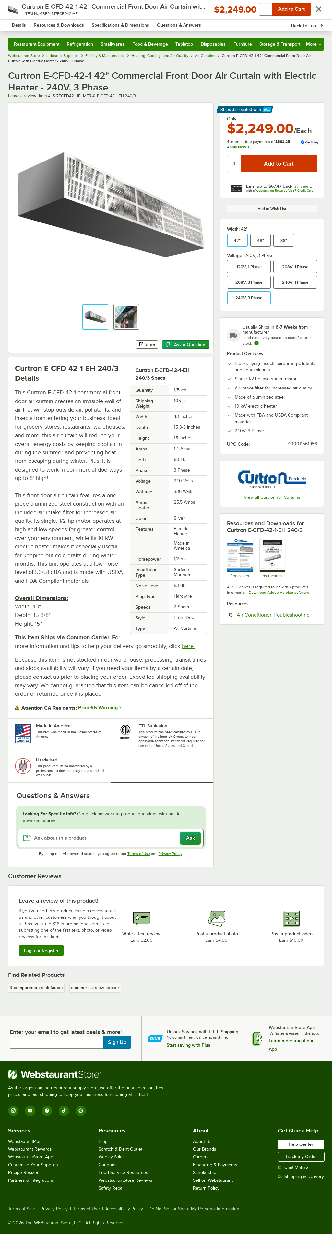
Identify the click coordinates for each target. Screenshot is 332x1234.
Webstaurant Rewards (30, 1149)
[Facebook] (47, 1111)
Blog (103, 1141)
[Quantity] (234, 163)
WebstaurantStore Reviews (125, 1180)
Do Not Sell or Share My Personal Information (193, 1209)
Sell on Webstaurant (213, 1180)
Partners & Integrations (31, 1180)
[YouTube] (30, 1111)
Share (147, 344)
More (313, 44)
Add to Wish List (272, 208)
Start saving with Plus (188, 1045)
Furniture (242, 44)
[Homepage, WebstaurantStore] (48, 24)
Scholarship (204, 1172)
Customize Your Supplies (33, 1164)
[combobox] (154, 24)
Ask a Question (185, 345)
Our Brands (204, 1149)
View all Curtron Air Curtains (272, 497)
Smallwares (112, 44)
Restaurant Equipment (36, 44)
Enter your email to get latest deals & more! (66, 1032)
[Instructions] (272, 558)
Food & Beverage (150, 44)
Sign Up (117, 1042)
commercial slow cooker (95, 987)
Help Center (301, 1144)
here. (188, 646)
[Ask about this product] (110, 838)
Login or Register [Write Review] (41, 950)
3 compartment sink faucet (36, 987)
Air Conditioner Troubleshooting (277, 614)
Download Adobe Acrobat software (279, 592)
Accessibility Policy (124, 1209)
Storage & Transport (279, 44)
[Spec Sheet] (240, 558)
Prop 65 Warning (98, 708)
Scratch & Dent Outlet (120, 1149)
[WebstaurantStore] (89, 1074)
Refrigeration (80, 44)
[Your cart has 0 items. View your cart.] (314, 24)
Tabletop (184, 44)
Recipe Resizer (23, 1172)
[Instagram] (13, 1111)
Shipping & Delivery (301, 1176)
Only (231, 118)
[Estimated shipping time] (256, 343)
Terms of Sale (21, 1209)
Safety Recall (111, 1188)
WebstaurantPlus (25, 1141)
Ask (190, 838)
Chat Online (293, 1167)
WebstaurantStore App (30, 1157)
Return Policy (206, 1188)
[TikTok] (64, 1111)
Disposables (213, 44)
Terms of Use (138, 853)
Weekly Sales (112, 1157)
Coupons (108, 1164)
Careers (201, 1157)
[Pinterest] (81, 1111)
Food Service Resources (123, 1172)
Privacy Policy (170, 853)
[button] (95, 317)
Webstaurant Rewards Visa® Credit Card (284, 190)
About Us (202, 1141)
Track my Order (301, 1156)
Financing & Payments (215, 1164)
